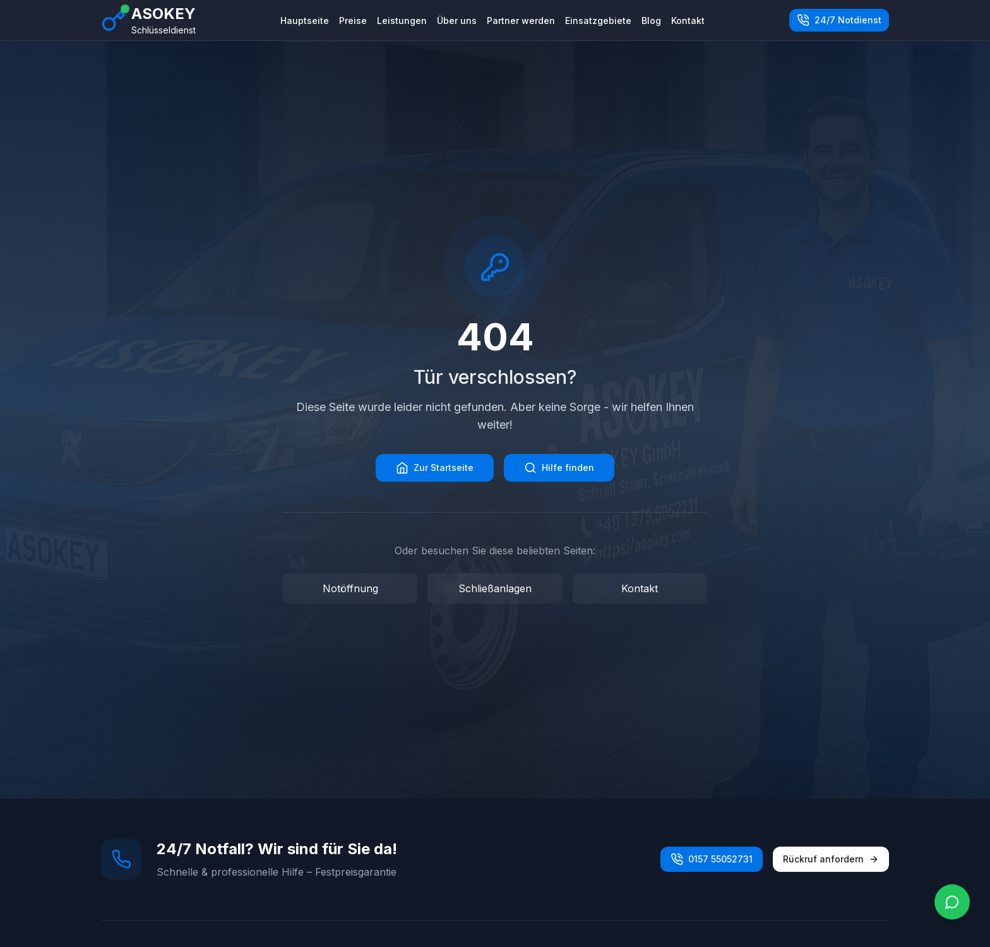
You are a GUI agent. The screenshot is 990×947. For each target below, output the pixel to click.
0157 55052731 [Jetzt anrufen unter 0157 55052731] (712, 859)
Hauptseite (304, 20)
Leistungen (402, 20)
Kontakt (688, 20)
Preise (353, 20)
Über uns (457, 20)
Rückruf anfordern (831, 859)
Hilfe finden (559, 468)
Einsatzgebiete (598, 20)
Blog (651, 20)
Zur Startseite (435, 468)
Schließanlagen (495, 588)
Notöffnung (350, 588)
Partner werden (521, 20)
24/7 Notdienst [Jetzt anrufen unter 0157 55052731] (839, 20)
